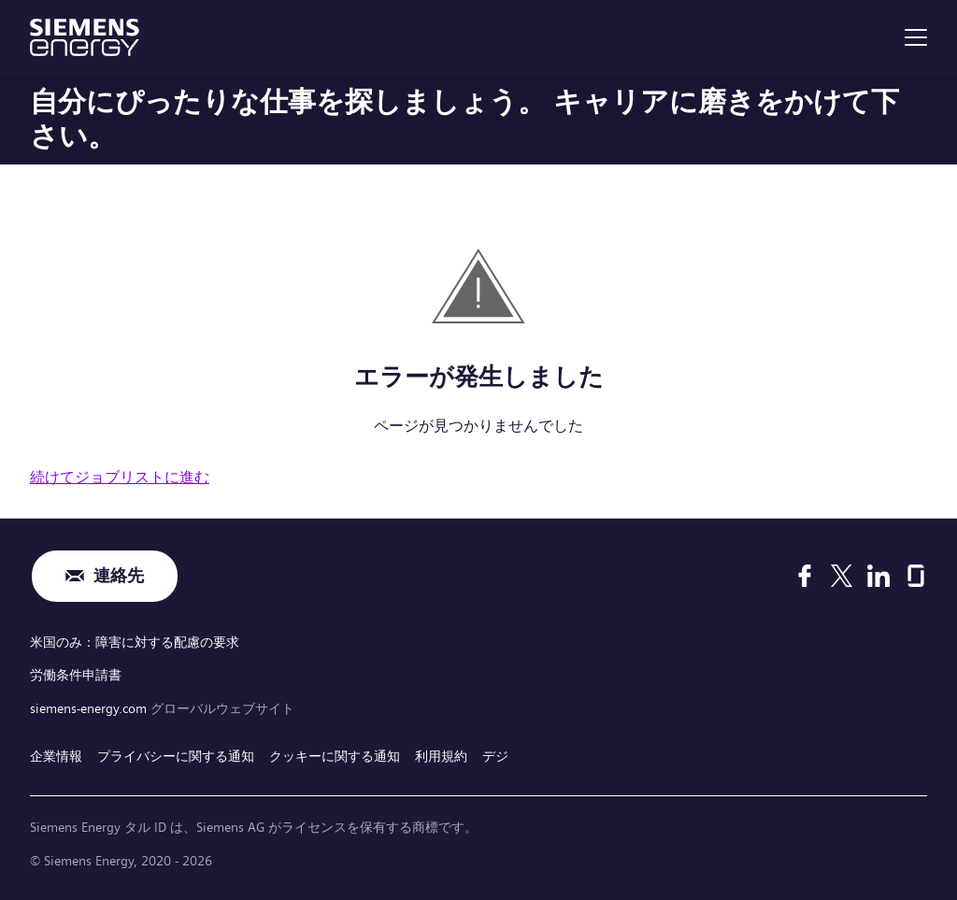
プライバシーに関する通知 (175, 756)
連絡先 (118, 576)
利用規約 (441, 756)
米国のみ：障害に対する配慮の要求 (134, 642)
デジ (495, 756)
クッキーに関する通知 (334, 756)
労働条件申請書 (75, 674)
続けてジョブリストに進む (119, 477)
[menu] (916, 37)
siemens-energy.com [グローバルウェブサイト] (90, 708)
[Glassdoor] (916, 575)
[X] (841, 575)
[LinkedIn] (878, 575)
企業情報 (56, 756)
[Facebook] (804, 575)
